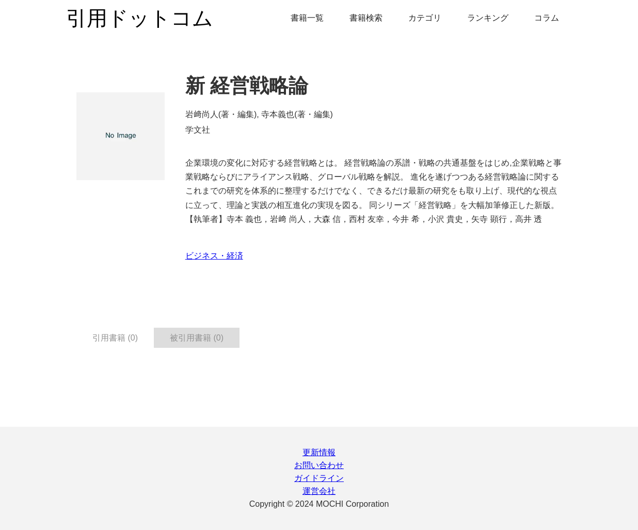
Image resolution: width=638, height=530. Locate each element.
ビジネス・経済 (214, 255)
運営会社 (319, 491)
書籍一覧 (307, 17)
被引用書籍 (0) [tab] (197, 337)
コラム (546, 17)
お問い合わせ (319, 465)
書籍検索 (365, 17)
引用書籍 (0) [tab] (115, 337)
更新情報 (319, 452)
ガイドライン (319, 478)
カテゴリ (424, 17)
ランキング (487, 17)
